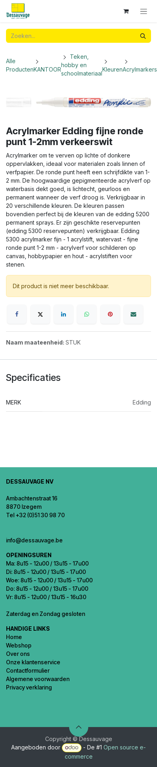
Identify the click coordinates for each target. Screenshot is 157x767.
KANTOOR (47, 69)
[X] (40, 314)
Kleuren (112, 69)
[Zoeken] (143, 36)
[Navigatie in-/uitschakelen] (143, 11)
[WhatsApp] (86, 314)
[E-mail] (133, 314)
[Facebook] (16, 314)
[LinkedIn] (63, 314)
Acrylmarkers (140, 69)
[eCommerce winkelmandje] (126, 11)
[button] (78, 727)
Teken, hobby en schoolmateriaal (81, 65)
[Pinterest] (110, 314)
